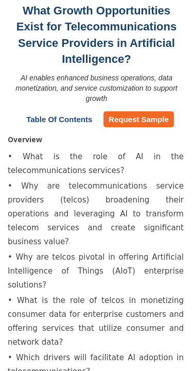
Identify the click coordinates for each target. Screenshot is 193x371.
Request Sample (139, 119)
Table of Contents (59, 119)
